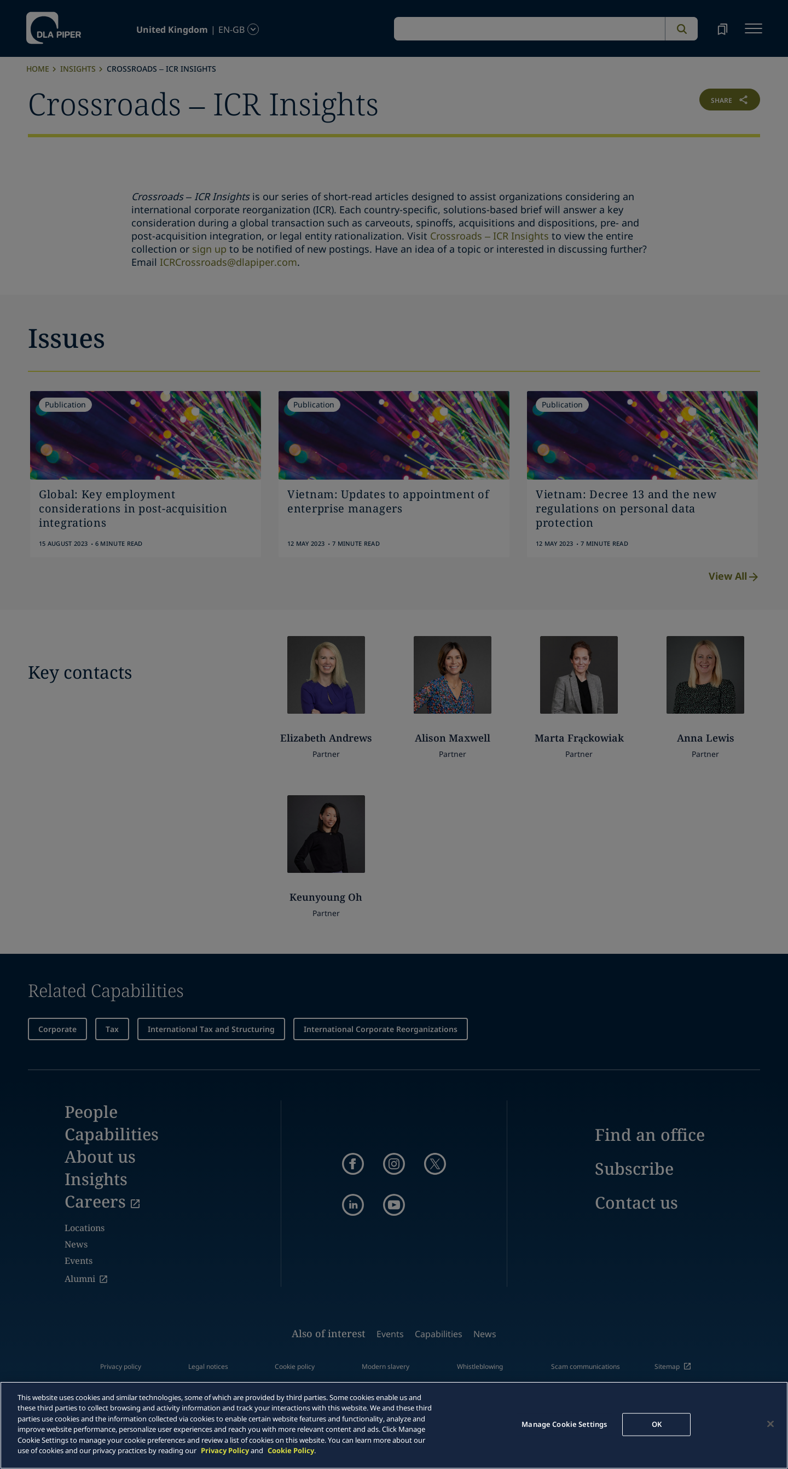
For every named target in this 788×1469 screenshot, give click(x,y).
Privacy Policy (225, 1450)
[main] (394, 1425)
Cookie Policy (291, 1450)
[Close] (770, 1424)
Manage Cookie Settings (564, 1424)
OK (657, 1424)
